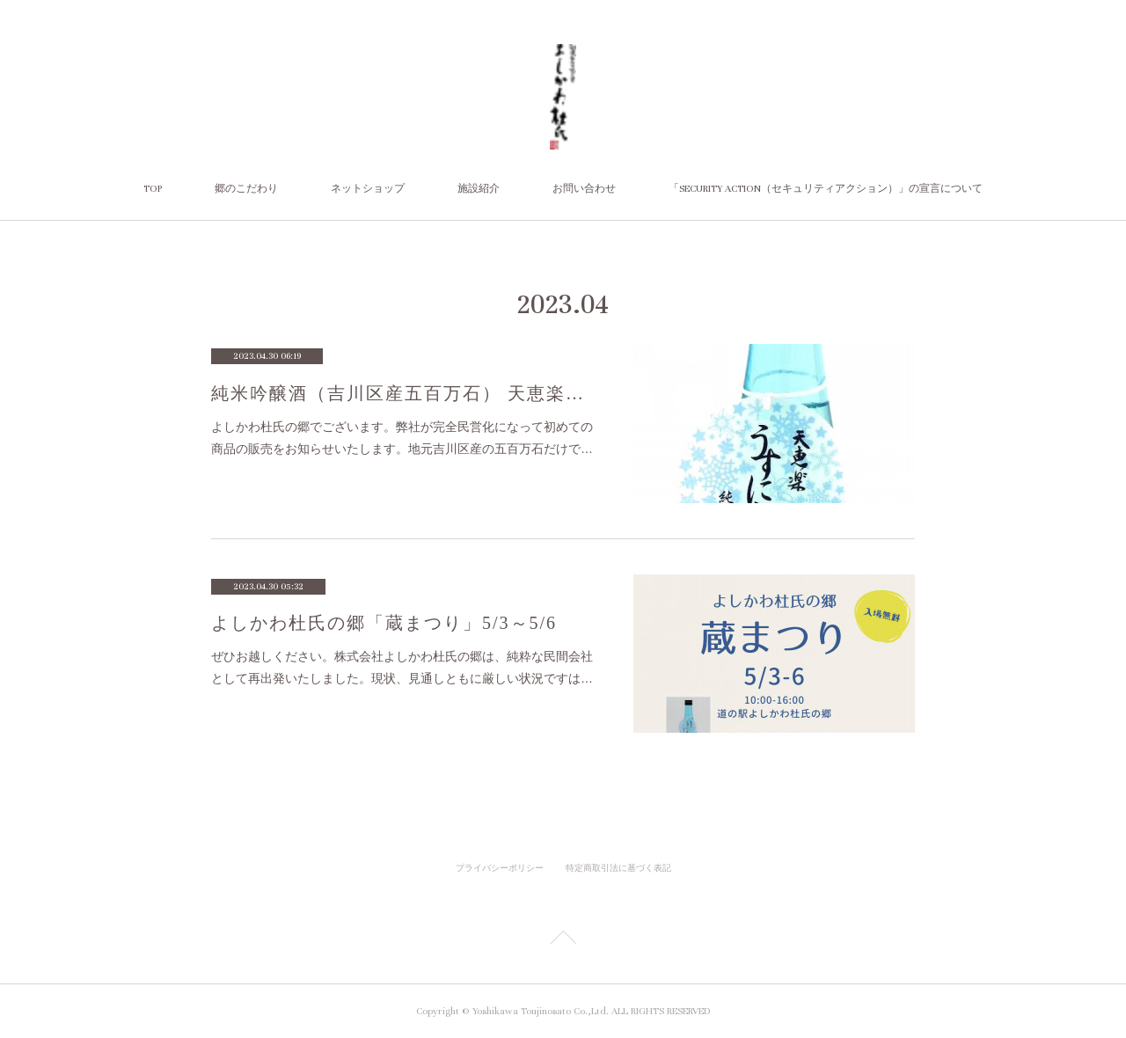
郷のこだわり (246, 188)
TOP (152, 188)
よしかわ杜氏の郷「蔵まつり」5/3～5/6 (384, 622)
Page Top (563, 940)
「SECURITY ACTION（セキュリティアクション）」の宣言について (826, 188)
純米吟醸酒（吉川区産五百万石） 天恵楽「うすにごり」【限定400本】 (404, 393)
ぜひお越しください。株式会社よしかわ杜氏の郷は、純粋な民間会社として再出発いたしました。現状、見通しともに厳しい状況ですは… (402, 667)
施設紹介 (478, 188)
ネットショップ (368, 188)
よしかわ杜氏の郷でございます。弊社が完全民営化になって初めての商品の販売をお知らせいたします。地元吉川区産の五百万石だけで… (402, 438)
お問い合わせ (584, 188)
